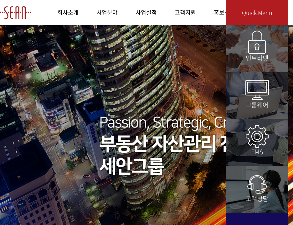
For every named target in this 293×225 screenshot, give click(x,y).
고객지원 (185, 12)
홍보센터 (224, 12)
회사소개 (68, 12)
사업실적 (146, 12)
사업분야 (107, 12)
